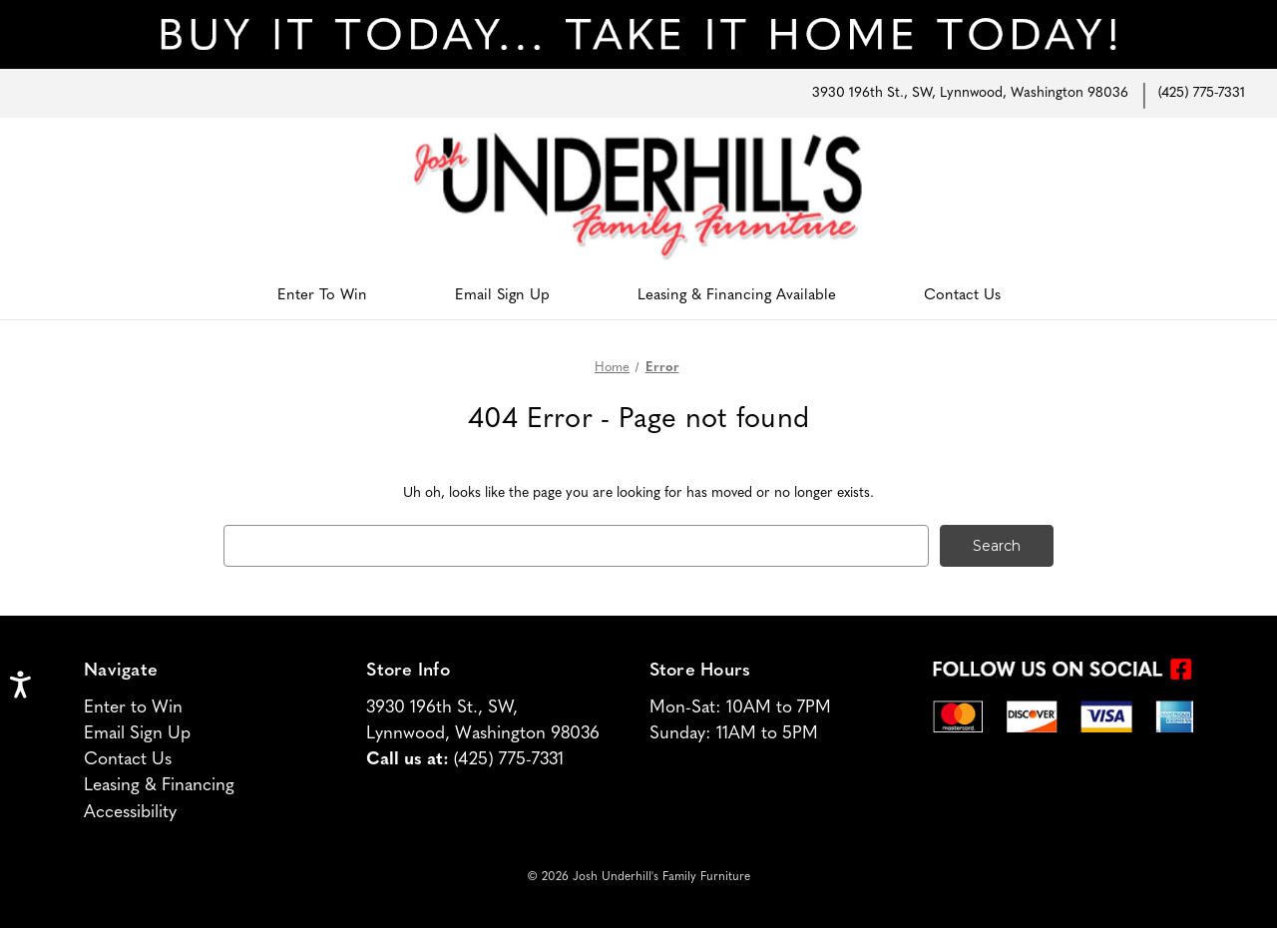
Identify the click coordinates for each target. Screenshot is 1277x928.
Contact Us (962, 295)
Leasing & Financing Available (737, 295)
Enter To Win (322, 295)
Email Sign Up (502, 295)
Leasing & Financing (159, 786)
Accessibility (130, 812)
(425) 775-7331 (1201, 93)
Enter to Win (133, 707)
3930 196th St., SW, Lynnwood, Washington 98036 (970, 93)
